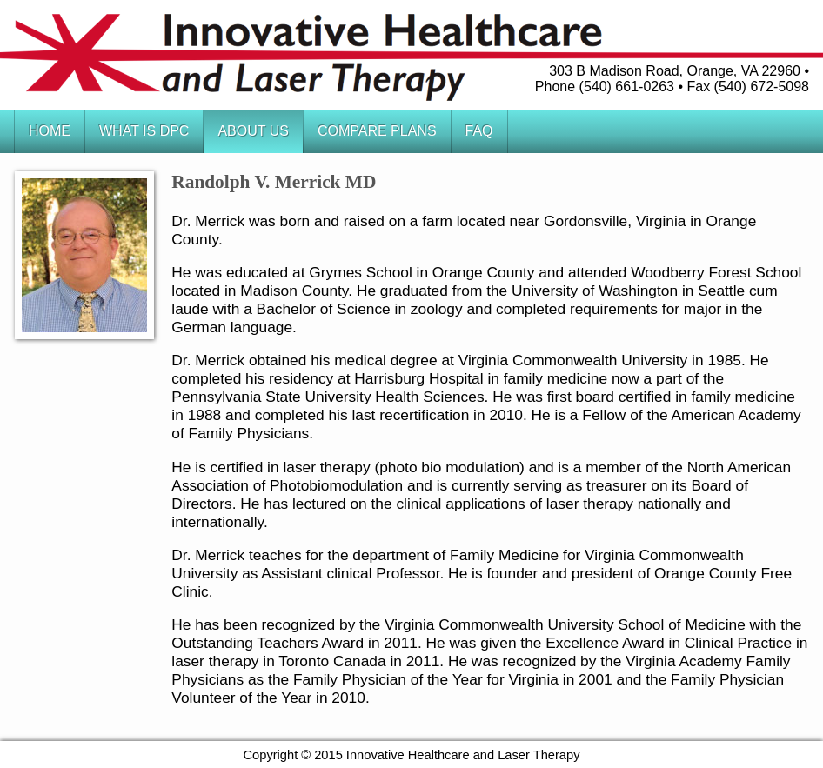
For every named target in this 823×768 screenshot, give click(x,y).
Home (49, 131)
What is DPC (144, 131)
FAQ (479, 131)
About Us (253, 131)
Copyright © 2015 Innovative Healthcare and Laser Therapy (412, 755)
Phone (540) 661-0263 (604, 86)
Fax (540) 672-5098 (747, 86)
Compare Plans (377, 131)
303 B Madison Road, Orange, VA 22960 (674, 70)
